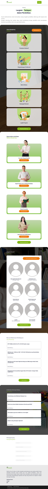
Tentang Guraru (36, 30)
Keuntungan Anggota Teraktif (31, 258)
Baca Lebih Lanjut (24, 160)
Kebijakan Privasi (9, 486)
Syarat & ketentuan (16, 486)
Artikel (8, 481)
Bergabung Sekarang (24, 128)
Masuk (39, 2)
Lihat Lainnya (24, 380)
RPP (7, 482)
